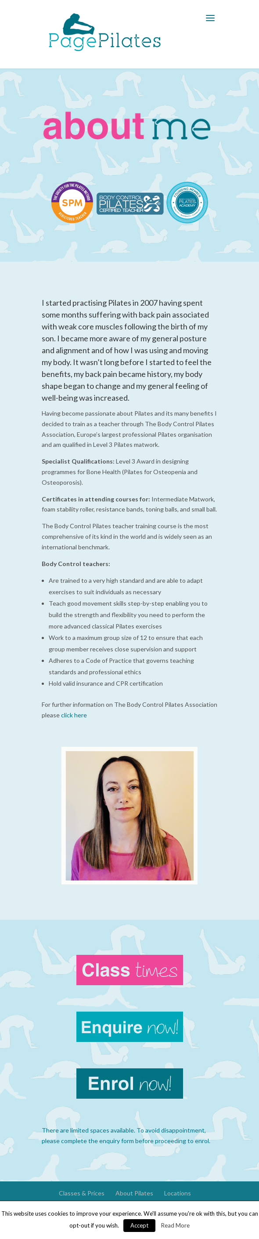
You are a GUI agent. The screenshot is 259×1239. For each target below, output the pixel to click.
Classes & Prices (81, 1193)
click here (74, 715)
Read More (175, 1225)
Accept (139, 1225)
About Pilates (134, 1193)
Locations (177, 1193)
